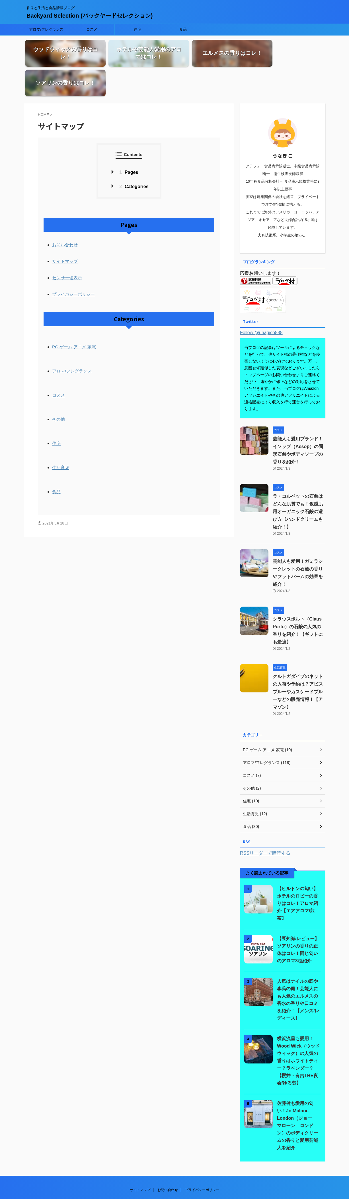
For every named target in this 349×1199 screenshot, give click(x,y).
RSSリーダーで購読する (265, 823)
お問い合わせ (65, 216)
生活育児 (60, 436)
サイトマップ (65, 232)
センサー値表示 (67, 248)
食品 (183, 29)
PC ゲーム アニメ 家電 (74, 317)
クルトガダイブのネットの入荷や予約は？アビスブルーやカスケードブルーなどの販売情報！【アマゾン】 (298, 662)
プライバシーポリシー (73, 265)
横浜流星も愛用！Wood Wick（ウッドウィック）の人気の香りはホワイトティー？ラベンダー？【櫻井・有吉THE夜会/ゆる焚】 (298, 1031)
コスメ (91, 29)
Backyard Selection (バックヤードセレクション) (89, 16)
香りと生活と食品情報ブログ (174, 1184)
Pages (129, 144)
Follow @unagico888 (261, 303)
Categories (134, 158)
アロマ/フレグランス (46, 29)
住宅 (137, 29)
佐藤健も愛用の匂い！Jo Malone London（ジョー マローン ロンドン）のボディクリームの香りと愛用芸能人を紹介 (299, 1096)
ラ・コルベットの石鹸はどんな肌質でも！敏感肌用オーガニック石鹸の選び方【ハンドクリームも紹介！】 (298, 482)
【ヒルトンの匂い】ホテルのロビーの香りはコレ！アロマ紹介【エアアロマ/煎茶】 (297, 874)
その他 (58, 388)
